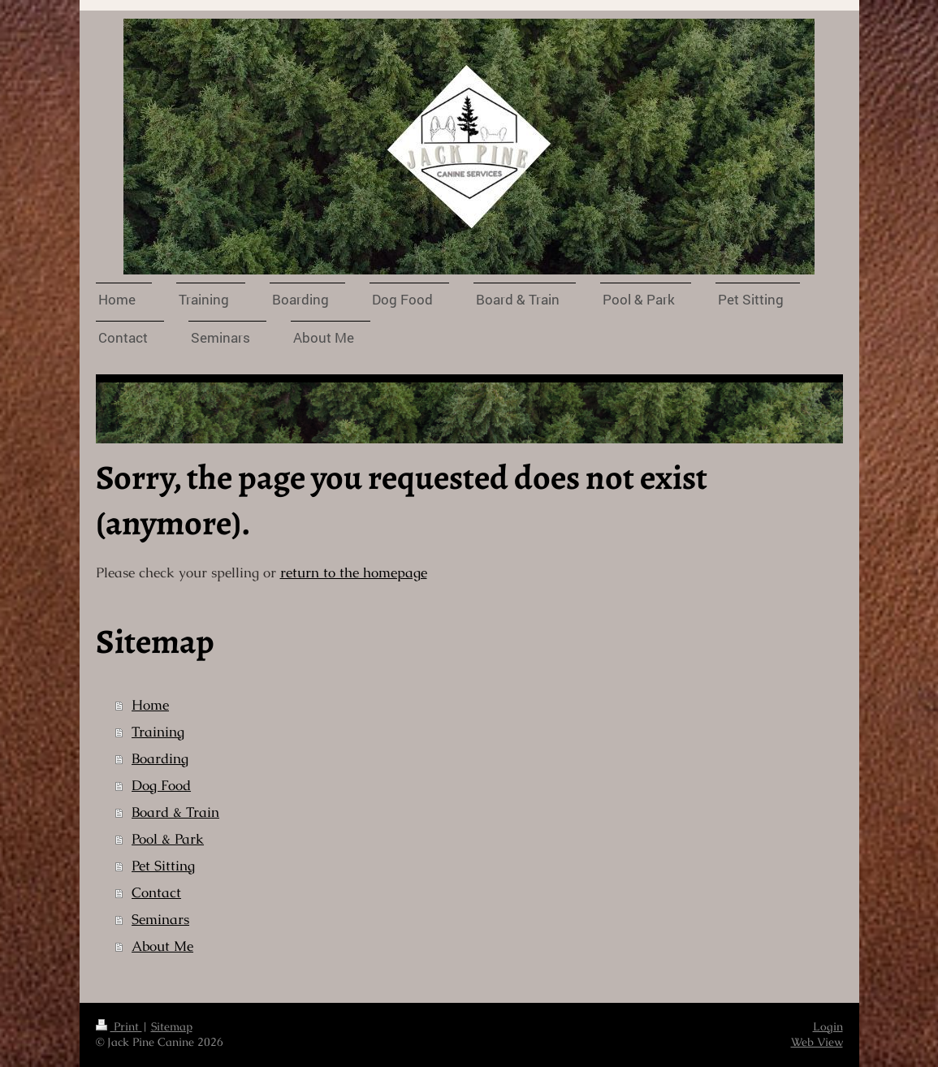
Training (158, 732)
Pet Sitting (163, 866)
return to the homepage (353, 572)
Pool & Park (168, 839)
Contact (156, 892)
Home (150, 705)
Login (828, 1026)
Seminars (160, 919)
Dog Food (161, 785)
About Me (162, 946)
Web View (817, 1042)
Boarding (160, 758)
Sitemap (171, 1026)
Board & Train (175, 812)
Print (119, 1026)
